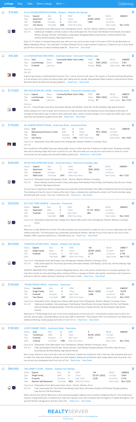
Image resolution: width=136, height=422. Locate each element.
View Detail (85, 47)
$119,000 (13, 90)
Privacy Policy (68, 419)
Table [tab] (30, 3)
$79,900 (13, 12)
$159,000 (13, 125)
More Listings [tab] (44, 3)
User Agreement (92, 416)
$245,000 (13, 162)
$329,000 (13, 203)
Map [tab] (20, 3)
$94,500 (13, 55)
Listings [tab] (8, 3)
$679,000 (13, 244)
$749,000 (13, 284)
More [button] (59, 3)
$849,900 (13, 368)
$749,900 (13, 328)
